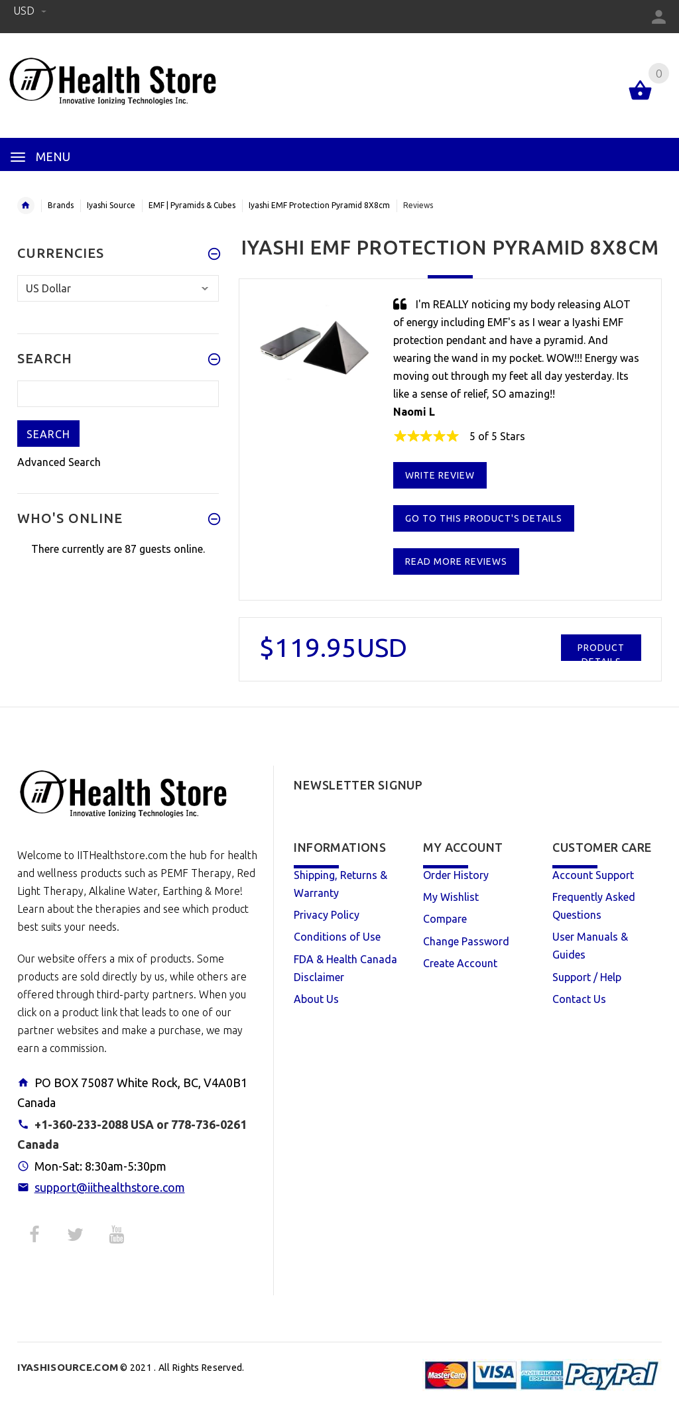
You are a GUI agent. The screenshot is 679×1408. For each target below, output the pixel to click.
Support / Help (586, 977)
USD (29, 11)
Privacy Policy (326, 915)
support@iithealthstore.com (109, 1187)
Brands (61, 205)
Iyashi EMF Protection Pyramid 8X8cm (319, 205)
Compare (445, 919)
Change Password (466, 941)
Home (25, 205)
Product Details (601, 651)
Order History (456, 875)
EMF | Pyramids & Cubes (192, 205)
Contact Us (579, 999)
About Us (316, 999)
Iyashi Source (111, 205)
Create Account (460, 963)
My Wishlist (451, 897)
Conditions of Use (337, 937)
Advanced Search (59, 462)
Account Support (593, 875)
